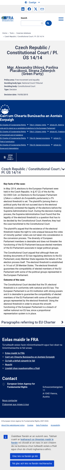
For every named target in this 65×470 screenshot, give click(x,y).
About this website (8, 425)
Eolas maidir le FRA (15, 353)
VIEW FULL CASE (10, 157)
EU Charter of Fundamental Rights (13, 125)
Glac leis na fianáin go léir (25, 456)
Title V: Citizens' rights (37, 125)
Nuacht (8, 364)
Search (24, 18)
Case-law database (23, 33)
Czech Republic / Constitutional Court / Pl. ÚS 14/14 (24, 37)
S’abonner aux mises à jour (15, 404)
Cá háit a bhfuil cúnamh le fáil (20, 360)
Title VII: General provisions (39, 138)
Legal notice (19, 425)
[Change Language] (32, 2)
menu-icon (61, 19)
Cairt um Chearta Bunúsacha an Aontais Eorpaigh (30, 357)
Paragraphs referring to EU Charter (28, 322)
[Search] (32, 23)
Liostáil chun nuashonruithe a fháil (22, 368)
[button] (22, 9)
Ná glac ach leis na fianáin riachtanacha (32, 463)
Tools (12, 33)
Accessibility (55, 425)
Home (4, 33)
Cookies (30, 425)
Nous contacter (9, 400)
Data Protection (42, 425)
